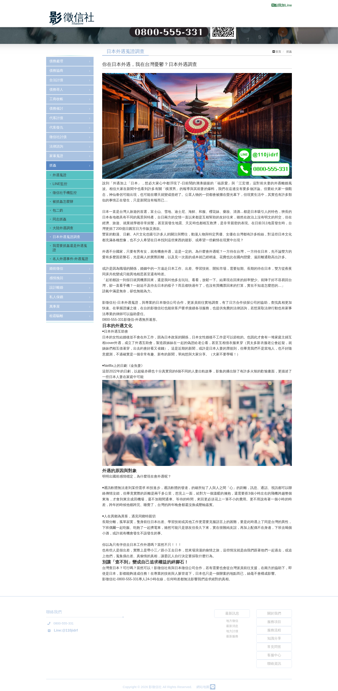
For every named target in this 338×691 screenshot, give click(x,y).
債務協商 (56, 70)
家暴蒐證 (56, 156)
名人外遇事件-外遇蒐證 (70, 259)
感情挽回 (56, 278)
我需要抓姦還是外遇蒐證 (70, 248)
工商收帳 (56, 99)
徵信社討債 (58, 137)
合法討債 (56, 80)
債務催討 (56, 108)
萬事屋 (54, 306)
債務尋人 (56, 89)
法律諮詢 (56, 146)
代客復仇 (56, 127)
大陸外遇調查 (63, 228)
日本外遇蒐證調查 (66, 237)
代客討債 (56, 118)
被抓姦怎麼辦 (63, 201)
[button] (25, 359)
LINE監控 (60, 184)
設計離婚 (56, 287)
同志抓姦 (59, 219)
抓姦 (52, 165)
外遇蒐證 (59, 175)
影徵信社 (73, 18)
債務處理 (56, 61)
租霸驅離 (56, 316)
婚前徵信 (56, 268)
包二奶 (58, 210)
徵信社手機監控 (65, 193)
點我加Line (281, 5)
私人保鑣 (56, 297)
